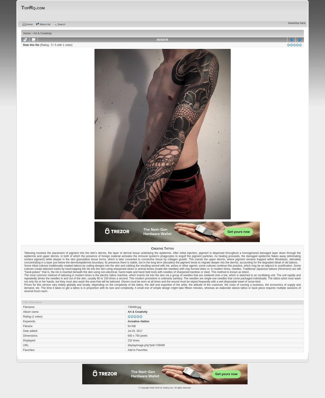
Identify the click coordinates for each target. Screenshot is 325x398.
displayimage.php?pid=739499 (146, 345)
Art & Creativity (137, 311)
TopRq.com (168, 388)
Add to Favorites (137, 350)
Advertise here (296, 23)
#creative (133, 321)
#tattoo (144, 321)
